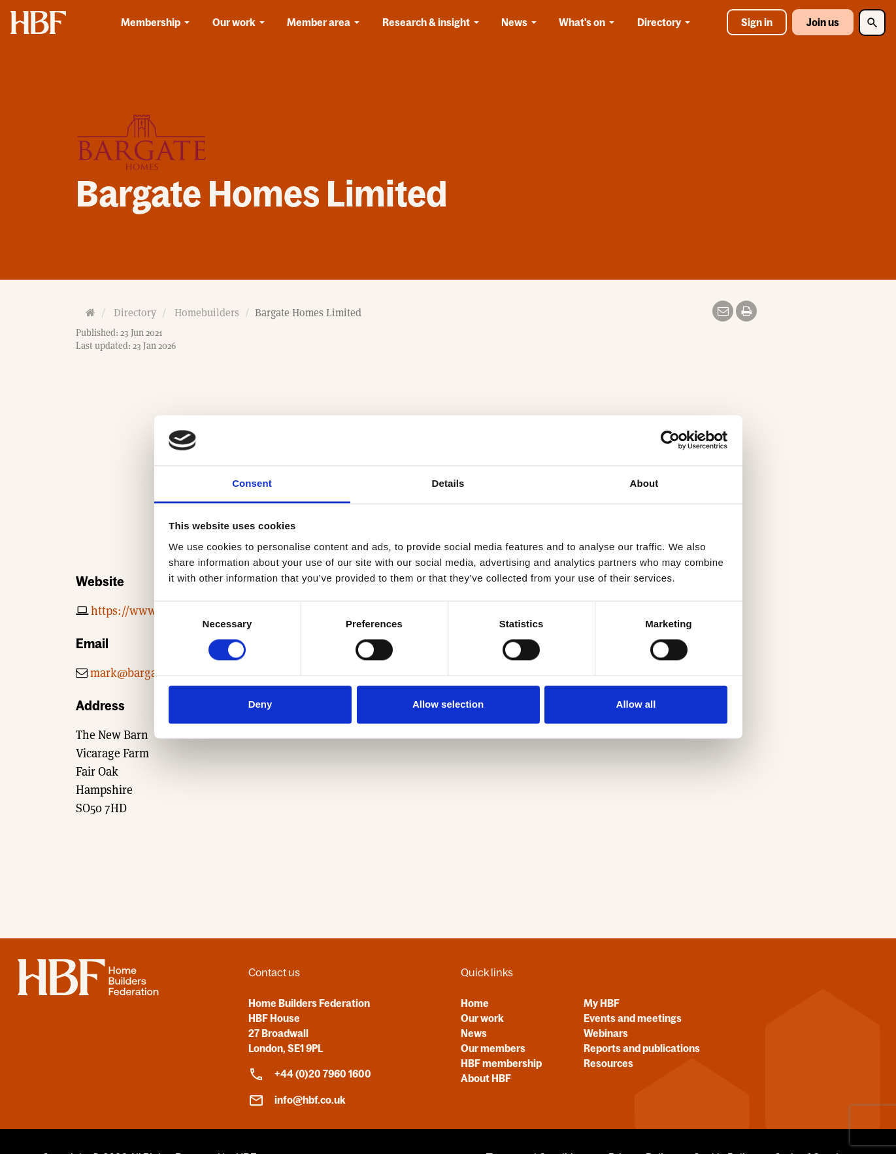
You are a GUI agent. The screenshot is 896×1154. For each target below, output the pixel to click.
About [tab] (644, 483)
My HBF (602, 1003)
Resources (608, 1063)
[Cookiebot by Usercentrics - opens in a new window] (670, 440)
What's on (589, 22)
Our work (240, 22)
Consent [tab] (252, 483)
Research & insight (433, 22)
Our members (493, 1048)
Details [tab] (448, 483)
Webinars (606, 1033)
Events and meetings (633, 1018)
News (521, 22)
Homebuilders (206, 313)
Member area (325, 22)
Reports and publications (642, 1048)
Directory (666, 22)
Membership (157, 22)
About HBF (486, 1078)
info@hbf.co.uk (297, 1100)
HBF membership (501, 1063)
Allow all (636, 704)
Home (475, 1003)
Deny (260, 704)
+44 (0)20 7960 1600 (309, 1074)
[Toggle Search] (872, 22)
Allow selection (448, 704)
